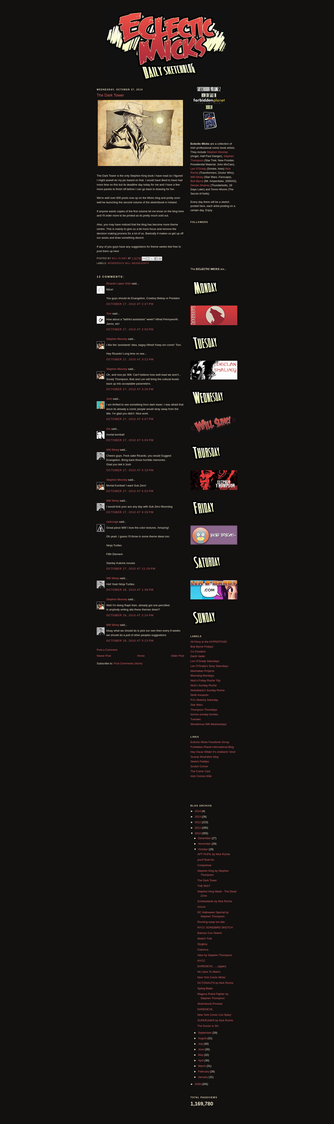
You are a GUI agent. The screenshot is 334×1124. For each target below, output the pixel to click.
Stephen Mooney (116, 339)
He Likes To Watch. (209, 971)
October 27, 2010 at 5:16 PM (130, 470)
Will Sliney (112, 449)
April (201, 1060)
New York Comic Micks (211, 977)
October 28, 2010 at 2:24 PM (130, 615)
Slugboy (202, 944)
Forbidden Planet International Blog (212, 747)
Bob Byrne (196, 181)
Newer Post (104, 655)
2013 (198, 816)
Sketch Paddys (199, 761)
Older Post (177, 655)
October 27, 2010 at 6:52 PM (130, 491)
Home (141, 655)
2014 (198, 811)
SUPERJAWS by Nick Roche (215, 1020)
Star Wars (196, 704)
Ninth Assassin (199, 695)
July (201, 1043)
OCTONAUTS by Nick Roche (215, 982)
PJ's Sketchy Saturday (204, 699)
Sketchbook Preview (209, 1003)
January (203, 1077)
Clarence (202, 949)
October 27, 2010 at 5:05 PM (130, 440)
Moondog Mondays (202, 675)
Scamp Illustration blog (204, 756)
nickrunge (112, 521)
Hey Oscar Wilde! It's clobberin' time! (213, 751)
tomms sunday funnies (204, 714)
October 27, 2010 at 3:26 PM (130, 389)
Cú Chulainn (198, 651)
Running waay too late (211, 921)
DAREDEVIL (205, 1009)
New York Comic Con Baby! (214, 1014)
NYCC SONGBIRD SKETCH (215, 927)
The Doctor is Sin (208, 1025)
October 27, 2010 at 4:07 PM (130, 419)
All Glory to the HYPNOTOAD (208, 641)
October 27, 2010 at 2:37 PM (130, 304)
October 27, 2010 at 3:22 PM (130, 359)
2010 (198, 833)
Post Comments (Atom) (128, 663)
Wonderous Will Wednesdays (128, 263)
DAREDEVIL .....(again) (211, 966)
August (202, 1038)
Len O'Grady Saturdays (204, 661)
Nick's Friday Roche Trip (205, 680)
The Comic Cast (200, 771)
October (203, 849)
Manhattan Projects (202, 670)
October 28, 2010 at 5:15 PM (130, 640)
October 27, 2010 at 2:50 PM (130, 329)
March (202, 1066)
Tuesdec (195, 719)
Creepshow (204, 865)
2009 (198, 1084)
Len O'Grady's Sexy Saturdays (209, 666)
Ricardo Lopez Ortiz (118, 283)
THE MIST (203, 885)
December (205, 838)
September (205, 1032)
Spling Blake (205, 988)
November (205, 843)
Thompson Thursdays (203, 709)
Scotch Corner (199, 766)
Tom (109, 313)
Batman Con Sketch (209, 933)
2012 (198, 822)
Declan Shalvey (200, 185)
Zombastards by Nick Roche (214, 901)
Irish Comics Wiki (201, 776)
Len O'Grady (198, 168)
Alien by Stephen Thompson (214, 955)
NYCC (201, 960)
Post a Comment (107, 649)
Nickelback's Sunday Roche (207, 690)
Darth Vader (197, 656)
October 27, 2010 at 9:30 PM (130, 512)
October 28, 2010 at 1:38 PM (130, 589)
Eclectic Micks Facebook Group (209, 742)
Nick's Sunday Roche (203, 685)
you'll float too (205, 859)
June (201, 1049)
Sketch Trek (204, 938)
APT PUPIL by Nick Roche (213, 854)
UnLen (201, 906)
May (201, 1054)
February (204, 1071)
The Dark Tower (207, 880)
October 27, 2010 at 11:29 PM (130, 568)
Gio (108, 428)
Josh (109, 398)
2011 (198, 827)
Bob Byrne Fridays (201, 646)
